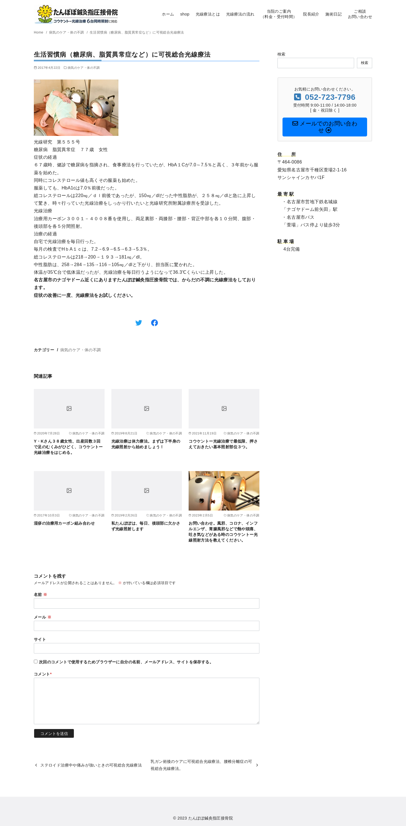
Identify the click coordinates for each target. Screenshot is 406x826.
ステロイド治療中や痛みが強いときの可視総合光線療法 (91, 765)
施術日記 (333, 14)
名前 (40, 594)
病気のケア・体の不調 (67, 32)
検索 (281, 54)
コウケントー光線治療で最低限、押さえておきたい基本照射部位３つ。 (223, 444)
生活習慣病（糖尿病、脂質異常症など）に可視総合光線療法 (137, 32)
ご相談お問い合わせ (360, 14)
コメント (43, 674)
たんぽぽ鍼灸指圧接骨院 (210, 818)
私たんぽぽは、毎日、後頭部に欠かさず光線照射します (145, 526)
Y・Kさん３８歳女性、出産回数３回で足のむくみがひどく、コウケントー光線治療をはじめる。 (68, 447)
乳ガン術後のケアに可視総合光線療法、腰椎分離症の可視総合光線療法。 (201, 764)
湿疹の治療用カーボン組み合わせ (64, 523)
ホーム (168, 14)
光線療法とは (208, 14)
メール (42, 617)
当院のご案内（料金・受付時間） (279, 14)
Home (39, 32)
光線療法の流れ (240, 14)
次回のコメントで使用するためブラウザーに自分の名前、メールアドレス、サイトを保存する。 (126, 662)
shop (184, 14)
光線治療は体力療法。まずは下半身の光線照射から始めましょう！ (145, 444)
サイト (40, 639)
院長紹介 (311, 14)
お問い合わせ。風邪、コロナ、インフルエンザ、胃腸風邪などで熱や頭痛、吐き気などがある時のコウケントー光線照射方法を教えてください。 (223, 531)
